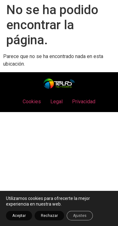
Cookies (32, 102)
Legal (56, 102)
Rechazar (49, 215)
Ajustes (80, 215)
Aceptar (19, 215)
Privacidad (83, 102)
